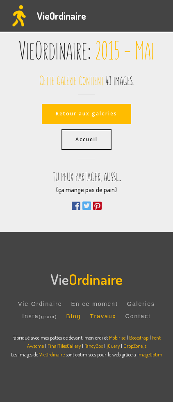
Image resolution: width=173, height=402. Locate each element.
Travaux (103, 316)
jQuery (113, 345)
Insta (39, 316)
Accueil (86, 139)
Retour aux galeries (86, 113)
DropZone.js (134, 345)
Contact (138, 316)
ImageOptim (149, 354)
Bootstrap (138, 337)
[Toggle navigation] (160, 16)
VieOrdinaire (61, 15)
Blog (73, 316)
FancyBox (93, 345)
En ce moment (94, 304)
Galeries (141, 304)
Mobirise (117, 337)
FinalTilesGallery (64, 345)
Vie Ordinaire (40, 304)
